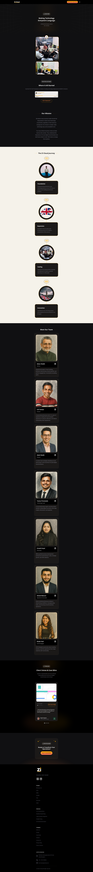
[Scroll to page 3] (47, 723)
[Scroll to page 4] (49, 723)
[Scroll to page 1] (44, 723)
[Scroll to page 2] (45, 723)
